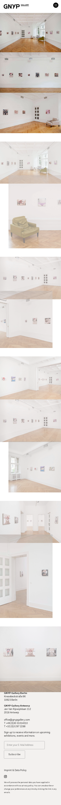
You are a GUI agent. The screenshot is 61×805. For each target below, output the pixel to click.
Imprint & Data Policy (15, 770)
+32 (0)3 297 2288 (16, 726)
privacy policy (27, 786)
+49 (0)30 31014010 (17, 723)
